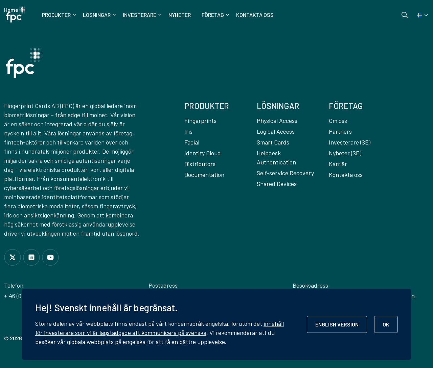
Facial (191, 142)
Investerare (139, 14)
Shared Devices (277, 183)
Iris (188, 131)
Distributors (199, 163)
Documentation (204, 174)
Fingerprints (200, 120)
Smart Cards (273, 142)
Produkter (56, 14)
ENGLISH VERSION (337, 324)
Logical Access (276, 131)
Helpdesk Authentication (276, 157)
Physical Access (277, 120)
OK (386, 324)
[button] (23, 63)
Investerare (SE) (349, 142)
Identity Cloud (202, 153)
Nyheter (179, 14)
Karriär (338, 163)
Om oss (338, 120)
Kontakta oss (255, 14)
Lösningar (97, 14)
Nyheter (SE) (345, 153)
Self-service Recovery (285, 173)
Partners (340, 131)
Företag (213, 14)
